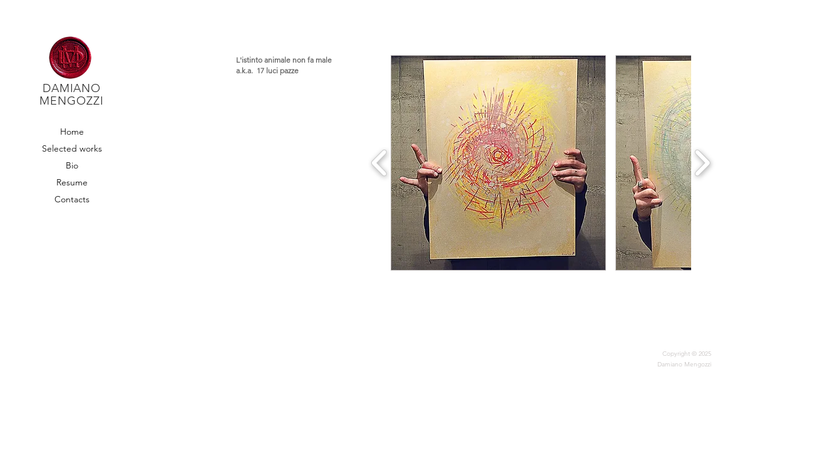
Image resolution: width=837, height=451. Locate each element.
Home (72, 131)
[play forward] (702, 162)
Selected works (72, 148)
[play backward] (380, 162)
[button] (498, 163)
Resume (72, 182)
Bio (72, 165)
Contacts (72, 199)
